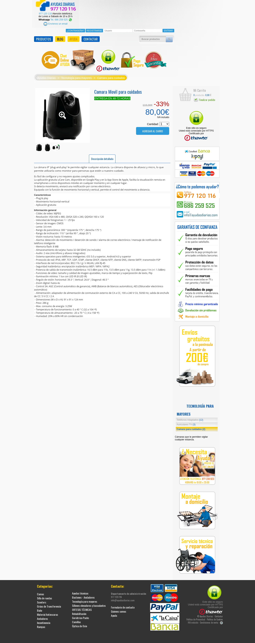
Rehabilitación (79, 613)
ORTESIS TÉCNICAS (82, 609)
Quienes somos (118, 611)
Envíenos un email (55, 23)
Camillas (76, 621)
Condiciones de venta (209, 621)
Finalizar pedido (204, 99)
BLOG (60, 38)
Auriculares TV (186, 423)
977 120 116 (45, 12)
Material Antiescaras (47, 614)
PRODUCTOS (43, 38)
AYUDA (73, 38)
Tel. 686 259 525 (61, 19)
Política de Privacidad (195, 618)
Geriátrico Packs (80, 617)
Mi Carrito (199, 89)
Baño (39, 610)
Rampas (41, 626)
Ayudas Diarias (46, 77)
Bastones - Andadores (83, 596)
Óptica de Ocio (79, 625)
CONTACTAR (91, 38)
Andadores (42, 618)
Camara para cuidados (111, 77)
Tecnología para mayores (76, 77)
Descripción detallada (102, 158)
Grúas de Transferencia (49, 605)
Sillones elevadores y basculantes (89, 605)
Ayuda (114, 615)
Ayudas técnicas (80, 592)
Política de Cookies (215, 618)
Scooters (41, 601)
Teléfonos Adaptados (190, 419)
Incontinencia (43, 622)
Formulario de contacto (123, 606)
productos (199, 94)
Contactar (219, 615)
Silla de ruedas (44, 597)
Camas (40, 593)
